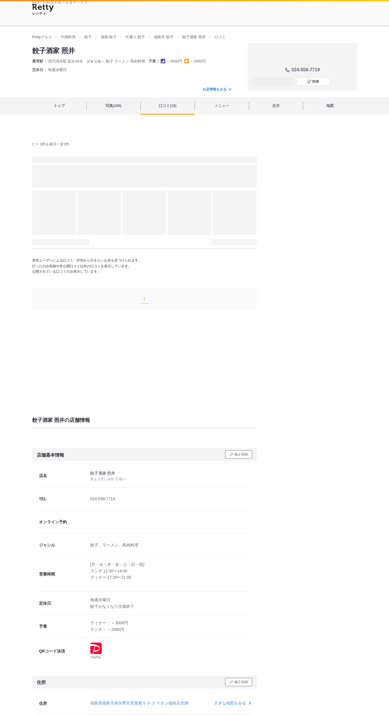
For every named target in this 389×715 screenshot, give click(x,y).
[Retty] (43, 8)
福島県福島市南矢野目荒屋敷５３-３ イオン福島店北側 (139, 703)
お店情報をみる (217, 89)
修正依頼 (241, 454)
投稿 (315, 82)
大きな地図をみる (232, 703)
